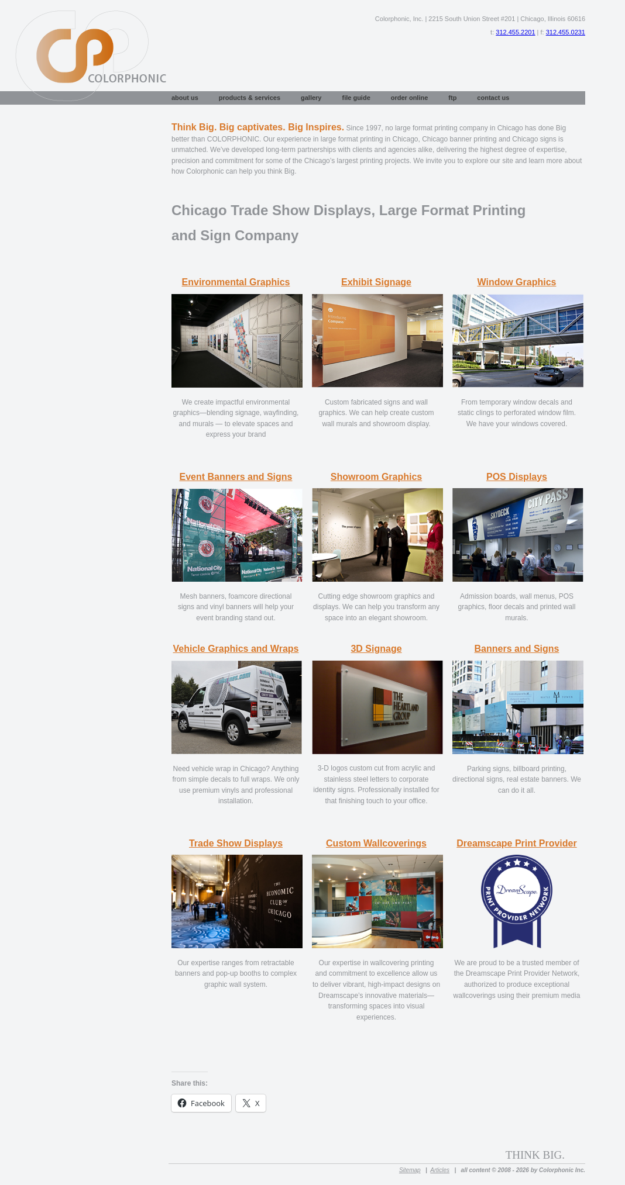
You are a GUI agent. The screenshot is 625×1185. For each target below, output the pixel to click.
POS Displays (516, 477)
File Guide (356, 97)
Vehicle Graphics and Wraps (236, 649)
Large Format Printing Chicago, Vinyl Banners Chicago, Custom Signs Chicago (84, 52)
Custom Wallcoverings (376, 843)
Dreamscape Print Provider (516, 843)
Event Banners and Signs (236, 477)
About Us (184, 97)
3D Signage (376, 649)
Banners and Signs (517, 649)
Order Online (409, 97)
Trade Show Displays (236, 843)
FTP (452, 97)
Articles (439, 1170)
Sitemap (410, 1170)
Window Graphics (517, 282)
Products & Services (249, 97)
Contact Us (493, 97)
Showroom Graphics (376, 477)
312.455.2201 (515, 32)
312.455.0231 (565, 32)
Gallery (311, 97)
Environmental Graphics (236, 282)
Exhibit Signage (376, 282)
